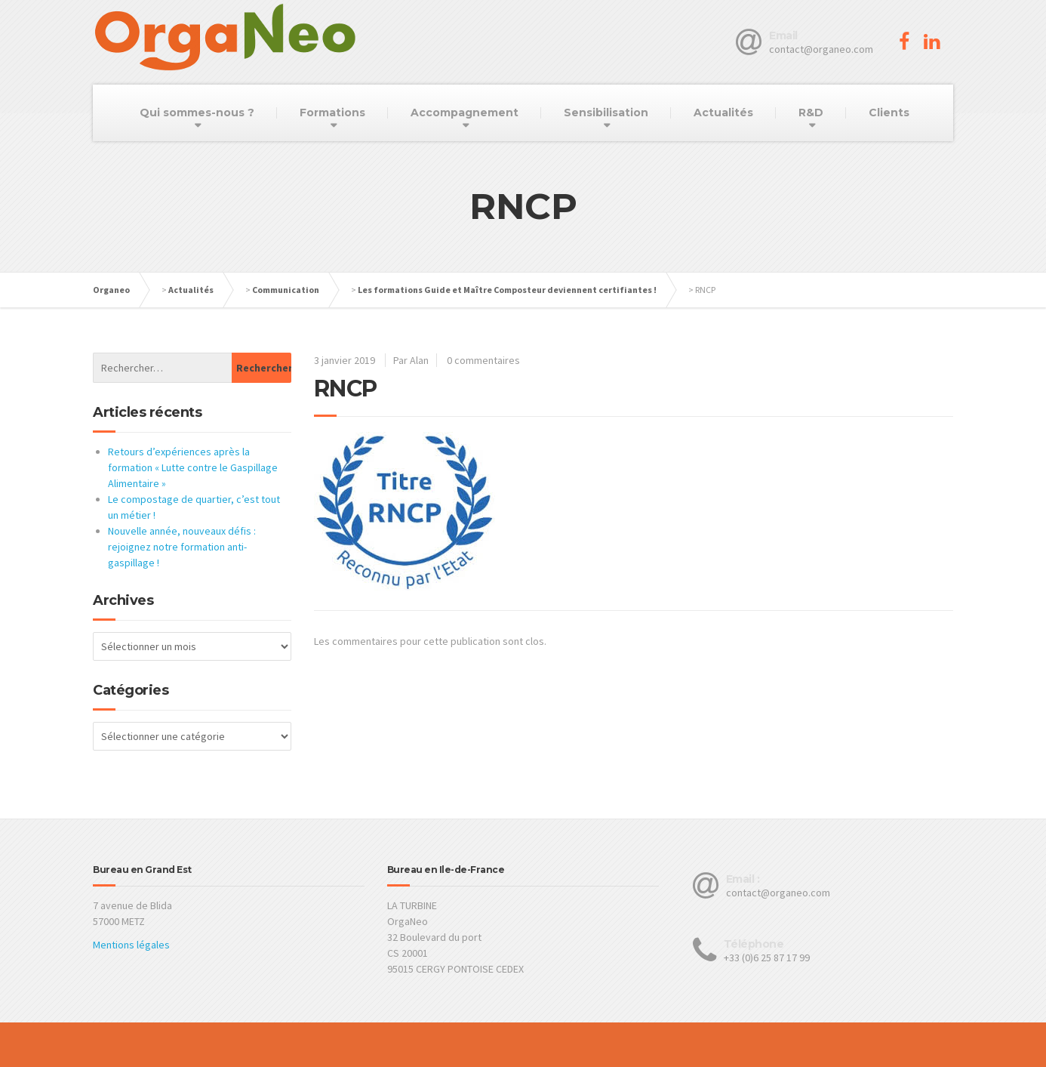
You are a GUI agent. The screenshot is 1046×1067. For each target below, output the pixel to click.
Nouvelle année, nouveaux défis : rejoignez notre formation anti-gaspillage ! (182, 546)
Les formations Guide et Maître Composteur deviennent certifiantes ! (507, 289)
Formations (332, 112)
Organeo (111, 289)
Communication (285, 289)
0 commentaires (483, 360)
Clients (889, 112)
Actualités (723, 112)
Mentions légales (131, 944)
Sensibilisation (606, 112)
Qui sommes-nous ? (197, 112)
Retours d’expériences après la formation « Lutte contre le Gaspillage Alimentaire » (193, 467)
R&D (810, 112)
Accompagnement (464, 112)
